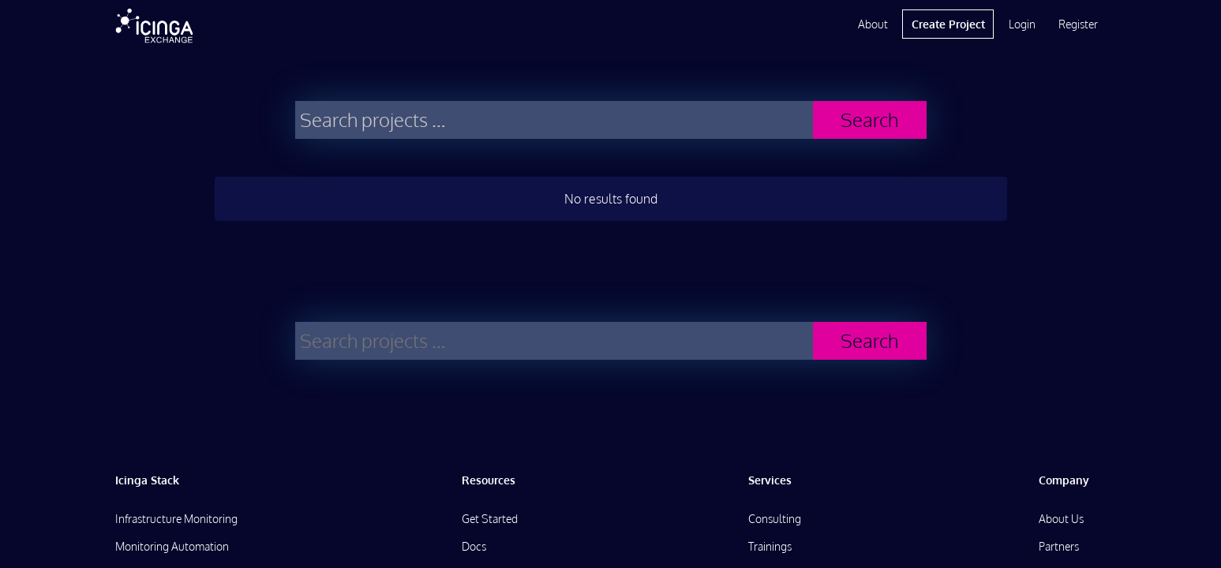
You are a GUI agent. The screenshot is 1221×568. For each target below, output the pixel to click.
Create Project (948, 24)
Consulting (774, 518)
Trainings (770, 546)
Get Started (490, 518)
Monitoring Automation (172, 546)
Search (869, 119)
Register (1078, 24)
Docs (474, 546)
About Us (1061, 518)
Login (1022, 24)
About (873, 24)
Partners (1059, 546)
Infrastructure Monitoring (176, 518)
